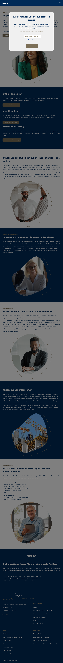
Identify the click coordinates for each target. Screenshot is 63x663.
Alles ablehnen (31, 40)
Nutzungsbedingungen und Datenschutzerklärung (31, 32)
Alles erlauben (32, 46)
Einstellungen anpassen (32, 36)
